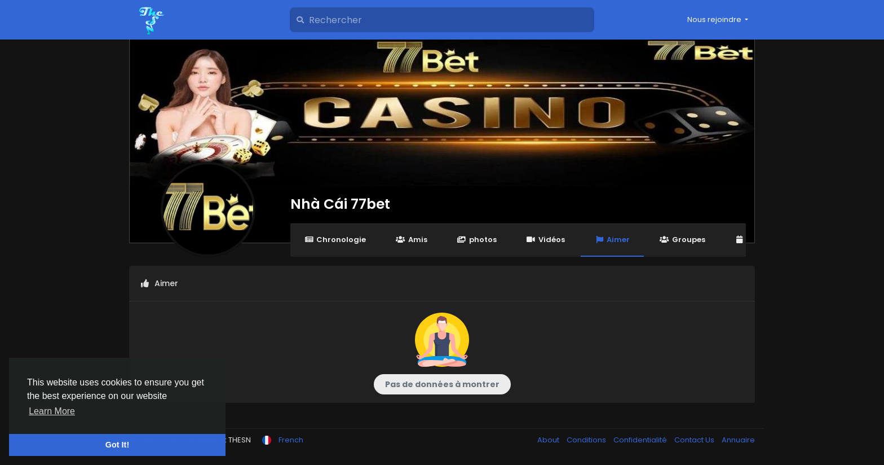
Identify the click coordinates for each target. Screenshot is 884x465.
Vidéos (546, 239)
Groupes (682, 239)
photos (477, 239)
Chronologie (335, 239)
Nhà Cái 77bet (340, 204)
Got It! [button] (117, 444)
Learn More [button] (52, 411)
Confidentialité (641, 440)
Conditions (587, 440)
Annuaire (738, 440)
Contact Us (695, 440)
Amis (411, 239)
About (549, 440)
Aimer (612, 239)
